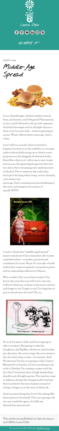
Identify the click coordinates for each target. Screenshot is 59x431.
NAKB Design (43, 428)
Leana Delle (29, 25)
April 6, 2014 (9, 60)
